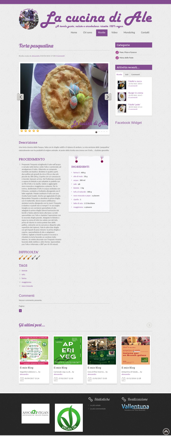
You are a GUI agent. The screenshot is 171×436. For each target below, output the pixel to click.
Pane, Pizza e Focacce (128, 52)
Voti (126, 74)
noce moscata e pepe (81, 195)
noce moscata (27, 286)
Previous (20, 96)
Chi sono (87, 32)
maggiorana (26, 282)
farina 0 (76, 172)
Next (108, 96)
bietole (24, 270)
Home (74, 32)
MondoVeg (129, 32)
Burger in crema (135, 93)
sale (75, 184)
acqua (75, 180)
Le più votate (95, 405)
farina (24, 278)
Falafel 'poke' (134, 104)
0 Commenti (60, 56)
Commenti (135, 74)
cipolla (76, 199)
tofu (23, 274)
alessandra (36, 56)
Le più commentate (98, 409)
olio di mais (78, 176)
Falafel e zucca (135, 81)
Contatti (145, 32)
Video (114, 32)
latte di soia (78, 203)
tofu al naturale (79, 192)
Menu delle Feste (126, 58)
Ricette (101, 32)
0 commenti (132, 86)
